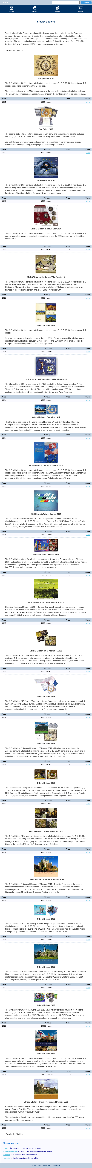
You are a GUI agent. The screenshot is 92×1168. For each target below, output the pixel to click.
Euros (5, 1148)
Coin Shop (11, 9)
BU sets (6, 1158)
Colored (6, 1155)
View (88, 102)
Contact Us (56, 1166)
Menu (5, 2)
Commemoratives (10, 1151)
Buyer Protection (43, 1166)
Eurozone (34, 9)
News (34, 1166)
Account (57, 9)
